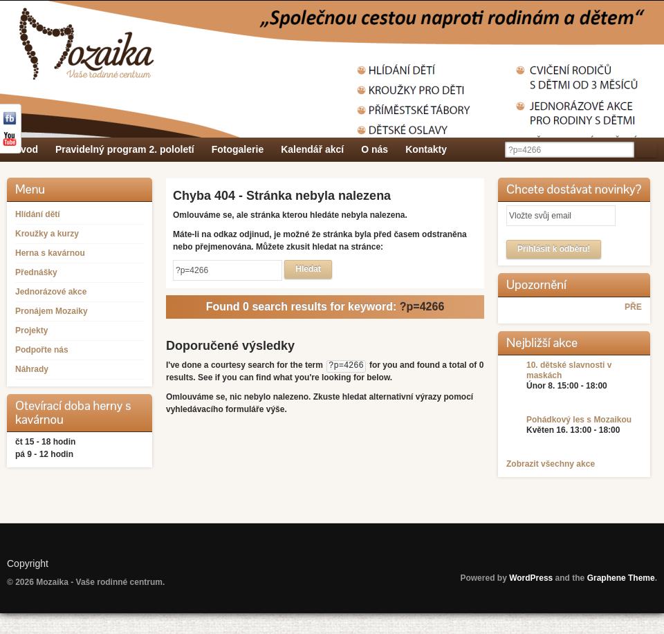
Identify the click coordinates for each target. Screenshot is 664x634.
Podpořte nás (41, 350)
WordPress (531, 578)
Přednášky (36, 272)
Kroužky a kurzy (47, 234)
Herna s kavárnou (50, 253)
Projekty (31, 330)
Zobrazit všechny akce (550, 464)
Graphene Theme (621, 578)
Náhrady (31, 369)
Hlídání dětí (37, 214)
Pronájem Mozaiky (51, 311)
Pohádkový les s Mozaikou (578, 420)
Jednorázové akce (50, 292)
